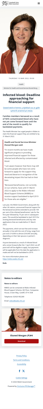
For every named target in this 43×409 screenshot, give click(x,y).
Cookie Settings (21, 378)
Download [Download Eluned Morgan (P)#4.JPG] (21, 341)
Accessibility (21, 364)
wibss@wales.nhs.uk (17, 301)
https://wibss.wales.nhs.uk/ (13, 259)
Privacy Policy (21, 356)
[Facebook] (19, 371)
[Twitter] (23, 371)
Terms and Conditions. (21, 360)
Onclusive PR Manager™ (26, 386)
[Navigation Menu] (38, 3)
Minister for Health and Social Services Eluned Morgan (21, 88)
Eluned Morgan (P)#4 (21, 335)
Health (21, 84)
